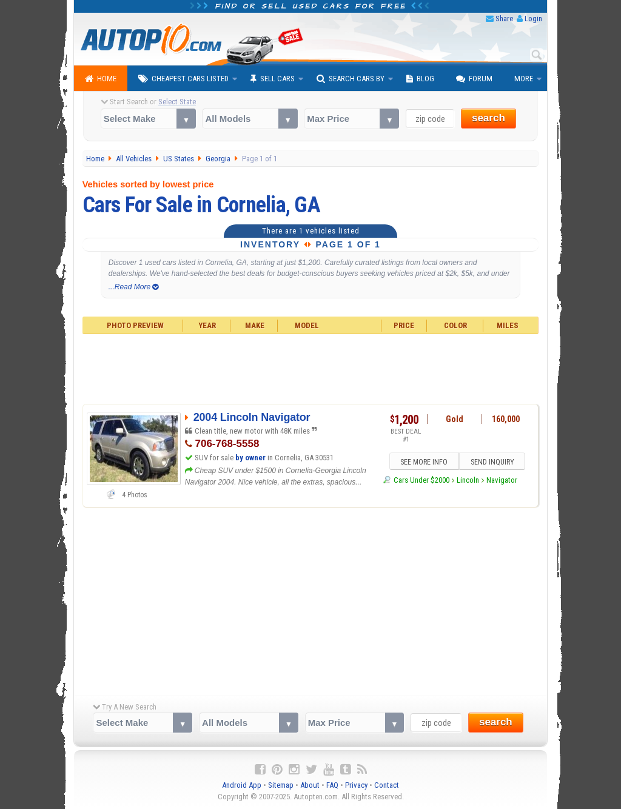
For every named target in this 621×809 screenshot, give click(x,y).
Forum (474, 79)
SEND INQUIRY (492, 462)
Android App (241, 785)
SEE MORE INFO (424, 462)
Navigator (501, 480)
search (488, 118)
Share (504, 18)
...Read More (134, 287)
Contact (386, 785)
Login (533, 18)
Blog (420, 79)
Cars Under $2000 (421, 480)
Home (100, 79)
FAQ (332, 785)
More (523, 78)
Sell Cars (272, 79)
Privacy (356, 785)
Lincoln (468, 480)
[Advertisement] (310, 367)
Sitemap (281, 785)
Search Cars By (350, 79)
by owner (250, 457)
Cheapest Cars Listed (183, 79)
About (310, 785)
